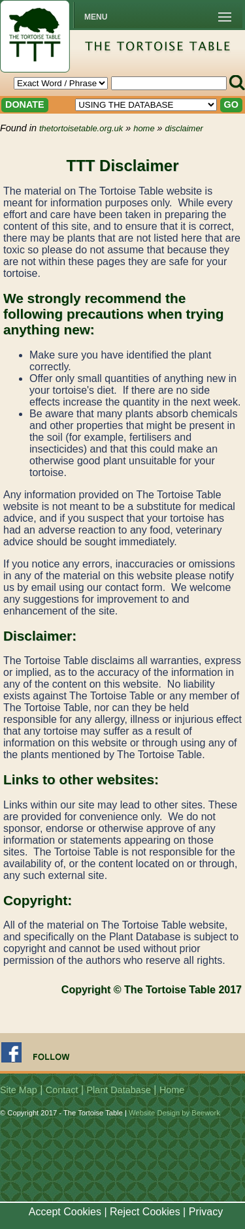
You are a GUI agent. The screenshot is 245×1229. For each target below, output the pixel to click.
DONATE (24, 104)
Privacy (206, 1211)
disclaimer (184, 128)
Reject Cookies (145, 1211)
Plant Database (119, 1090)
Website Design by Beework (174, 1113)
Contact (62, 1090)
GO (231, 104)
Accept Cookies (65, 1211)
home (143, 128)
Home (171, 1090)
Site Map (18, 1090)
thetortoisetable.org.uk (81, 128)
